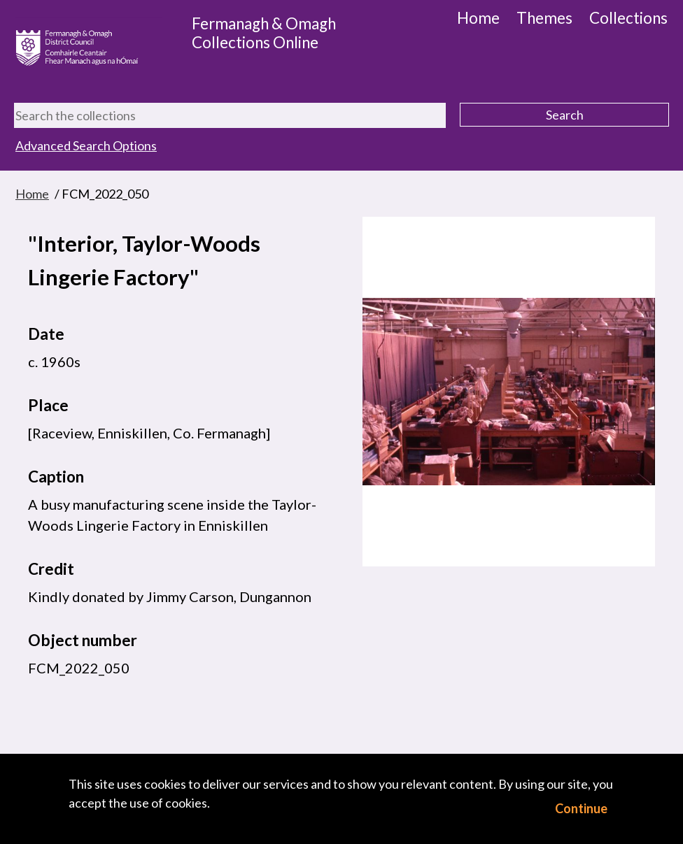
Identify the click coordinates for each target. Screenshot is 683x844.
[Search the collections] (230, 115)
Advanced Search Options (86, 145)
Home (478, 17)
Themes (544, 17)
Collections (628, 17)
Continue (581, 808)
